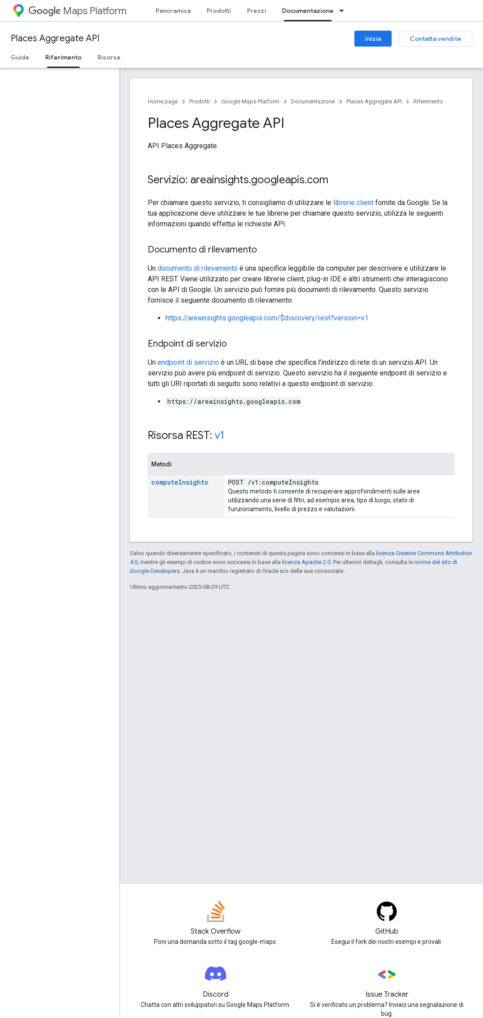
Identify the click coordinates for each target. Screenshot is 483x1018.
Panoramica (173, 11)
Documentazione (313, 101)
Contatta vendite (435, 39)
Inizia (373, 39)
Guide (20, 57)
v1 (219, 435)
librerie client (353, 202)
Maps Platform (77, 11)
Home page (163, 101)
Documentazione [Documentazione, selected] (308, 11)
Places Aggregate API (55, 38)
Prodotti (219, 11)
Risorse (109, 57)
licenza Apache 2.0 (306, 562)
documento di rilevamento (197, 268)
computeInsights (179, 482)
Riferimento (428, 101)
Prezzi (256, 11)
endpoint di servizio (188, 362)
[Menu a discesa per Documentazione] (344, 10)
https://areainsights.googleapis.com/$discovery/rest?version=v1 (267, 318)
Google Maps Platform (250, 101)
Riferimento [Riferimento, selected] (63, 57)
